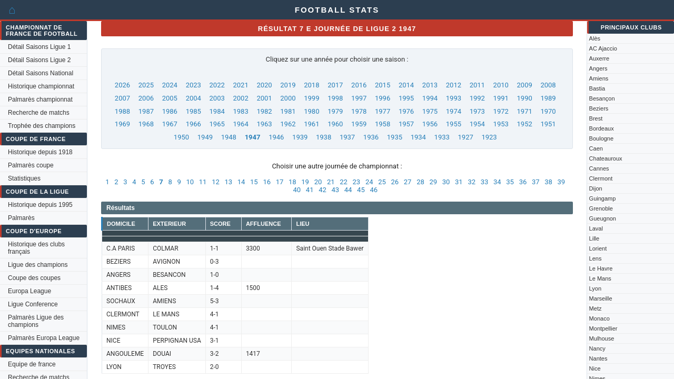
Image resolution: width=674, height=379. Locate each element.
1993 (453, 98)
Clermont (601, 178)
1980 (311, 111)
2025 (146, 85)
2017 (335, 85)
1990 (524, 98)
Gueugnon (602, 218)
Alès (594, 38)
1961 (311, 124)
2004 (193, 98)
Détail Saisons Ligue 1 (39, 47)
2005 (169, 98)
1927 (465, 137)
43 (335, 190)
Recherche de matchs (39, 112)
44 (348, 190)
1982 (264, 111)
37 (536, 182)
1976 (406, 111)
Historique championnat (41, 86)
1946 (276, 137)
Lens (595, 258)
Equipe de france (32, 364)
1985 (193, 111)
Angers (598, 68)
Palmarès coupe (31, 165)
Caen (596, 148)
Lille (594, 238)
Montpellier (603, 328)
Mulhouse (601, 338)
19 (305, 182)
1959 (358, 124)
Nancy (597, 348)
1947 (253, 137)
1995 (406, 98)
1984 (217, 111)
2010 (501, 85)
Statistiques (24, 178)
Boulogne (601, 138)
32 (471, 182)
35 (510, 182)
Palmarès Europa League (44, 338)
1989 (548, 98)
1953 (501, 124)
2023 (193, 85)
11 (203, 182)
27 (408, 182)
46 (374, 190)
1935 (394, 137)
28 (420, 182)
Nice (595, 368)
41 (310, 190)
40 (297, 190)
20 (318, 182)
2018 (311, 85)
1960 (335, 124)
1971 (524, 111)
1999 (311, 98)
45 (361, 190)
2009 (524, 85)
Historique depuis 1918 (40, 152)
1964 (240, 124)
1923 (489, 137)
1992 (477, 98)
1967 (169, 124)
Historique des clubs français (36, 248)
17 (280, 182)
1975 (430, 111)
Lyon (595, 288)
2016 (358, 85)
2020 (264, 85)
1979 (335, 111)
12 (216, 182)
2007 (122, 98)
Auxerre (599, 58)
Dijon (595, 188)
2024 (169, 85)
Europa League (29, 291)
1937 (347, 137)
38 (548, 182)
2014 (406, 85)
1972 (501, 111)
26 (395, 182)
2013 (430, 85)
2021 (240, 85)
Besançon (602, 98)
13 (228, 182)
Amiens (599, 78)
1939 (300, 137)
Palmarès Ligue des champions (36, 321)
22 (344, 182)
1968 (146, 124)
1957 (406, 124)
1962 (287, 124)
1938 (323, 137)
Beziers (599, 108)
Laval (596, 228)
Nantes (598, 358)
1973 (477, 111)
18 (292, 182)
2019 (287, 85)
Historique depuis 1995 (40, 204)
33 (485, 182)
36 (523, 182)
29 (433, 182)
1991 (501, 98)
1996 (382, 98)
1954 (477, 124)
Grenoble (601, 208)
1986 (169, 111)
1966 (193, 124)
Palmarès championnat (40, 99)
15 (254, 182)
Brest (596, 118)
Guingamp (602, 198)
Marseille (600, 298)
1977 (382, 111)
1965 (217, 124)
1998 (335, 98)
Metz (595, 308)
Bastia (597, 88)
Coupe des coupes (34, 278)
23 (357, 182)
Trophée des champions (41, 125)
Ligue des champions (37, 264)
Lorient (598, 248)
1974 (453, 111)
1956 (430, 124)
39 (562, 182)
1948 (228, 137)
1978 (358, 111)
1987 (146, 111)
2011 (477, 85)
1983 (240, 111)
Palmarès (21, 218)
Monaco (599, 318)
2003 (217, 98)
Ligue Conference (33, 304)
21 (331, 182)
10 (190, 182)
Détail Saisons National (40, 73)
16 (267, 182)
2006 (146, 98)
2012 (453, 85)
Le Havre (601, 268)
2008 (548, 85)
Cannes (599, 168)
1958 (382, 124)
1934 (418, 137)
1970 (548, 111)
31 (459, 182)
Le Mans (600, 278)
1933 (442, 137)
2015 (382, 85)
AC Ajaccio (603, 48)
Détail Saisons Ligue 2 (39, 60)
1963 (264, 124)
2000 (287, 98)
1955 (453, 124)
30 (446, 182)
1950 (181, 137)
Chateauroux (605, 158)
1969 (122, 124)
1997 (358, 98)
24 (369, 182)
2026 (122, 85)
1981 (287, 111)
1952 (524, 124)
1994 (430, 98)
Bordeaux (601, 128)
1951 (548, 124)
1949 (205, 137)
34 (497, 182)
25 (382, 182)
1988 (122, 111)
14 (241, 182)
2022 (217, 85)
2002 (240, 98)
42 (322, 190)
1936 (371, 137)
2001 (264, 98)
